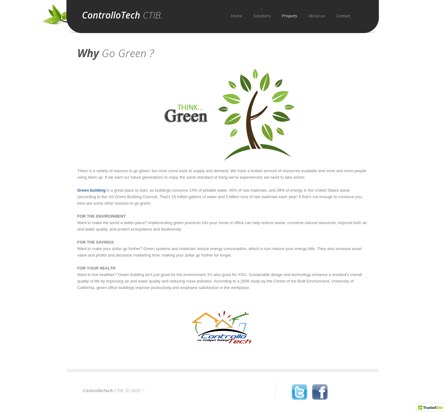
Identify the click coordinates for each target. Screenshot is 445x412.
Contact (343, 16)
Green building (91, 190)
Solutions (262, 16)
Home (236, 16)
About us (316, 16)
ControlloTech (122, 15)
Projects (289, 16)
